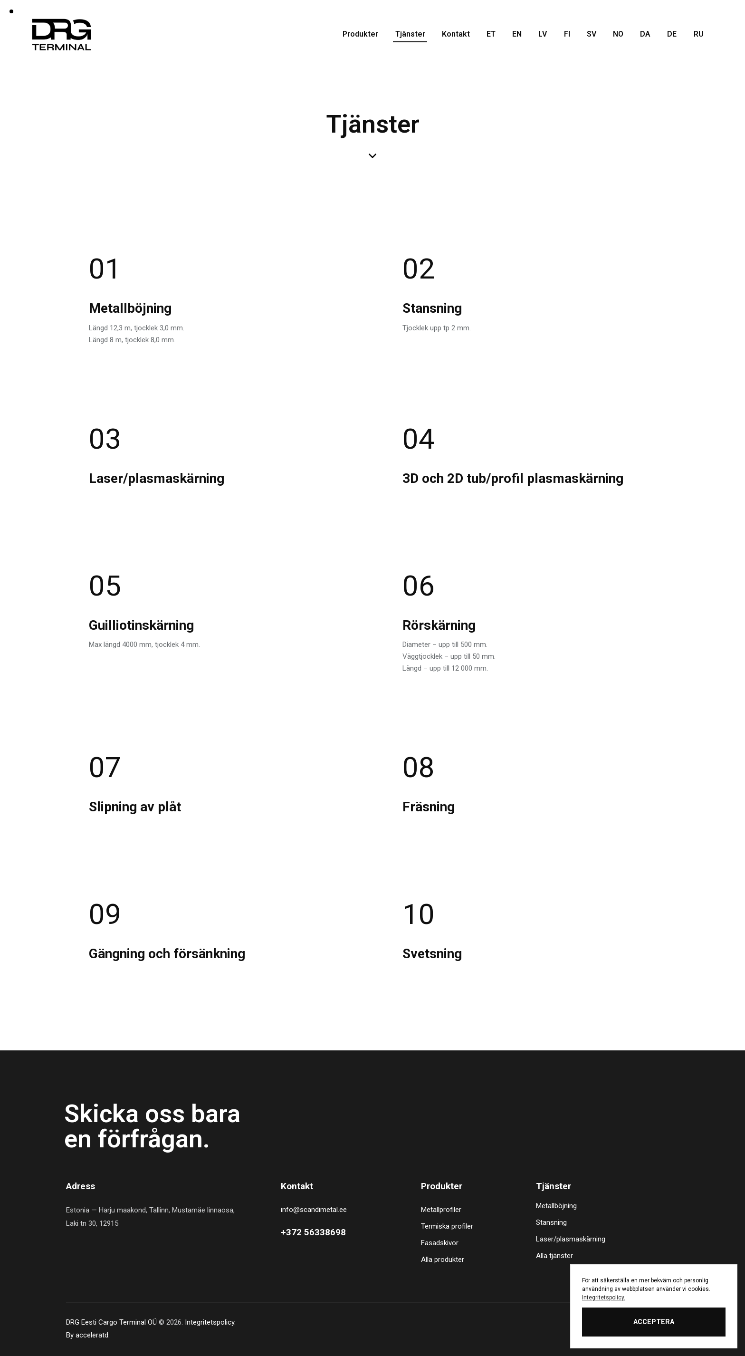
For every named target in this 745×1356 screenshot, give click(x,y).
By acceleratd (87, 1335)
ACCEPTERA (653, 1322)
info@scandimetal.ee (314, 1209)
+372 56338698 (313, 1232)
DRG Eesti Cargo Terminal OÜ (111, 1322)
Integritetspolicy (209, 1322)
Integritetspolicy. (603, 1297)
